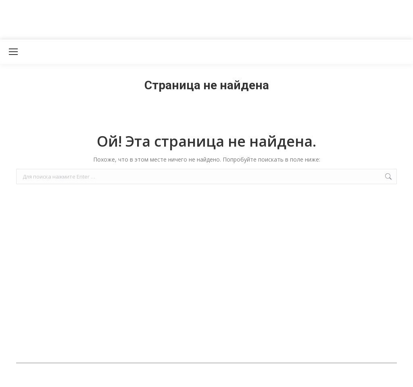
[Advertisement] (147, 18)
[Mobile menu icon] (13, 51)
